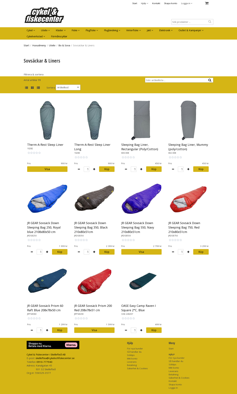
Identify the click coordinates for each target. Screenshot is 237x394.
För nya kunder (135, 348)
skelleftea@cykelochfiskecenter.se (55, 358)
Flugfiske (91, 30)
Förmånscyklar (59, 36)
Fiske (74, 30)
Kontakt (156, 3)
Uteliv (44, 30)
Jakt (149, 30)
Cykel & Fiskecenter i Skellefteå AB (46, 354)
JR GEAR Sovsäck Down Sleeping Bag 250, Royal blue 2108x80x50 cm (44, 227)
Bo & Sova (64, 45)
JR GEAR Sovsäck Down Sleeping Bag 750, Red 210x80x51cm (184, 227)
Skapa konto (170, 3)
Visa (47, 169)
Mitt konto (132, 358)
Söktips (131, 355)
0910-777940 (44, 361)
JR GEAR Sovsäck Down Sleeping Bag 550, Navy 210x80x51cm (137, 227)
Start (134, 3)
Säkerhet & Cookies (137, 368)
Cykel (30, 30)
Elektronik (164, 30)
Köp (106, 169)
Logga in (173, 387)
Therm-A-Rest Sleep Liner (45, 145)
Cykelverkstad (35, 36)
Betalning (132, 365)
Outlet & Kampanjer (190, 30)
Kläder (59, 30)
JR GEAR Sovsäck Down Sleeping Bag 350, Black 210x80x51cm (91, 227)
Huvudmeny (39, 45)
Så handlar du (134, 351)
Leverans (132, 361)
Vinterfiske (132, 30)
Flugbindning (111, 30)
